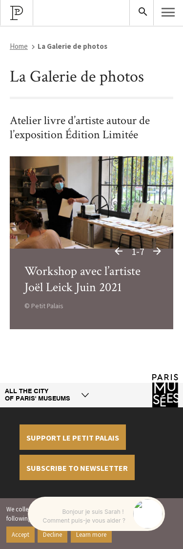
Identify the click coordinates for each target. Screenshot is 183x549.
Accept (20, 534)
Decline (52, 534)
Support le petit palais (72, 438)
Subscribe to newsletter (77, 468)
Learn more (91, 534)
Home (19, 46)
